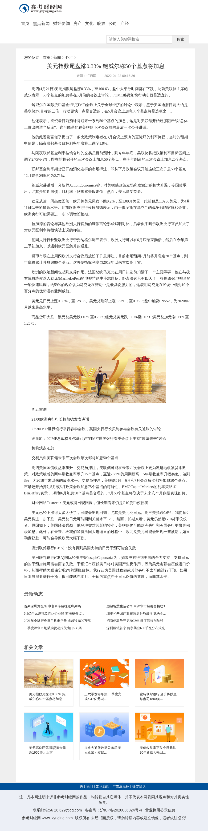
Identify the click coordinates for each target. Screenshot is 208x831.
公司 (113, 23)
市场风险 (66, 584)
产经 (124, 23)
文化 (89, 23)
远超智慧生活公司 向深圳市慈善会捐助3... (136, 606)
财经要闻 (61, 23)
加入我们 (102, 786)
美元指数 (41, 584)
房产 (77, 23)
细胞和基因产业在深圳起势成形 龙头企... (136, 613)
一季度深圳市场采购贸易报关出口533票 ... (54, 628)
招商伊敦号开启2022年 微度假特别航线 (134, 621)
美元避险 (78, 584)
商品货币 (53, 584)
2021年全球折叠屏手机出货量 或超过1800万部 (57, 621)
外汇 (69, 58)
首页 (25, 23)
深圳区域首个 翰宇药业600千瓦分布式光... (136, 628)
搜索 (180, 39)
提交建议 (139, 786)
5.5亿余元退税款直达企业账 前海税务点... (54, 613)
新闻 (57, 58)
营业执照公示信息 (160, 810)
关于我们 (86, 786)
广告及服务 (121, 786)
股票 (101, 23)
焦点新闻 (41, 23)
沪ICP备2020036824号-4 (121, 810)
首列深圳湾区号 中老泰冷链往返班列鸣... (53, 606)
